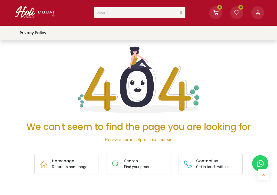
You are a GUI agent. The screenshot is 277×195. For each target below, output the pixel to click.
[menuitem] (33, 33)
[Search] (181, 12)
